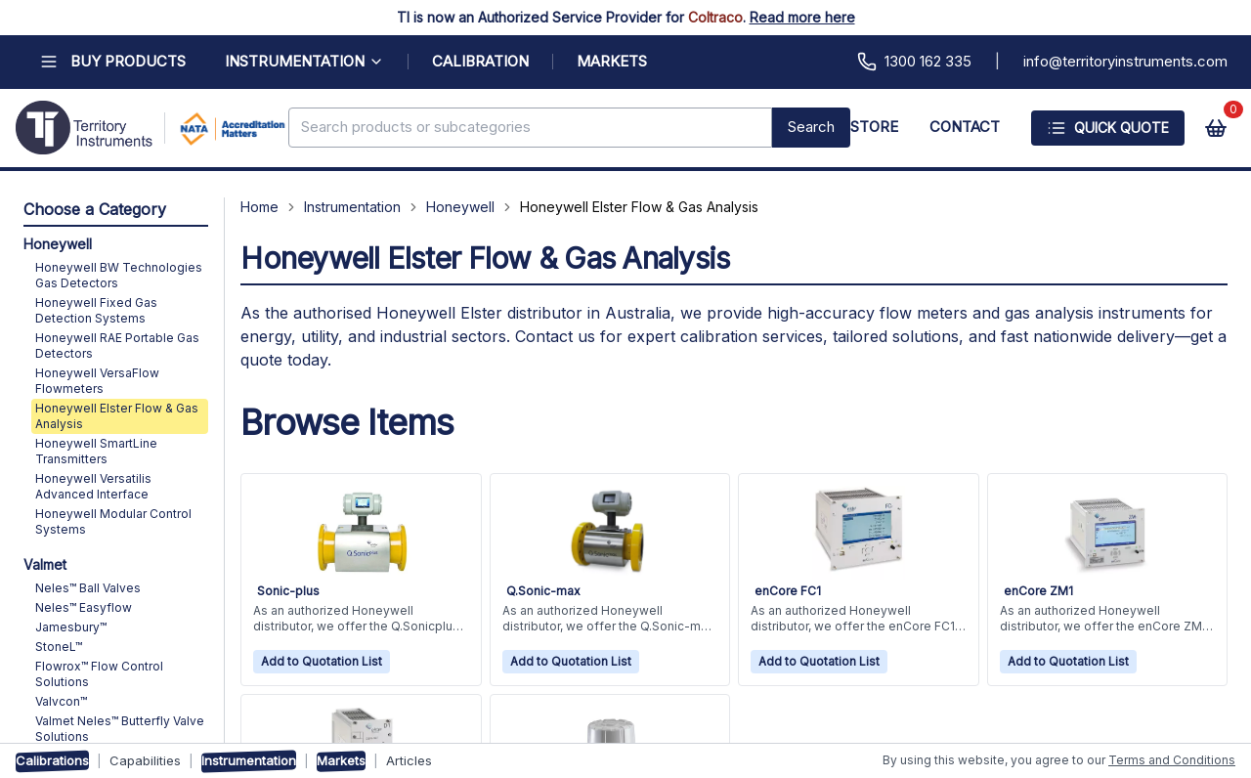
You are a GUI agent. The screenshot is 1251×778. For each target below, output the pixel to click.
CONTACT (964, 126)
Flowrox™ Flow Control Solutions (99, 674)
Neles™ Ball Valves (88, 588)
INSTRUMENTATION (304, 61)
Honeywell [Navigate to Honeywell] (460, 206)
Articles (409, 760)
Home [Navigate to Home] (259, 206)
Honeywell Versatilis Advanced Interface (93, 486)
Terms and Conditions (1171, 760)
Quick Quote (1108, 128)
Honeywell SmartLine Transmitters (96, 451)
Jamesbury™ (71, 627)
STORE (874, 126)
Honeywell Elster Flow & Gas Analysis (116, 416)
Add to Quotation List (321, 661)
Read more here (802, 17)
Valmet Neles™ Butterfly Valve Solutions (119, 728)
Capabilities (145, 760)
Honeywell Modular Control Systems (113, 521)
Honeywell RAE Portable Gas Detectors (117, 345)
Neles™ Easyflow (83, 607)
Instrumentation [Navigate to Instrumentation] (352, 206)
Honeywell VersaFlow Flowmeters (97, 381)
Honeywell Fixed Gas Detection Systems (96, 310)
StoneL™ (58, 646)
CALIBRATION (480, 61)
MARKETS (612, 61)
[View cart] (1215, 128)
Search (811, 126)
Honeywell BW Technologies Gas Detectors (118, 275)
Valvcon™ (61, 701)
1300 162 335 (914, 61)
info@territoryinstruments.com (1125, 61)
